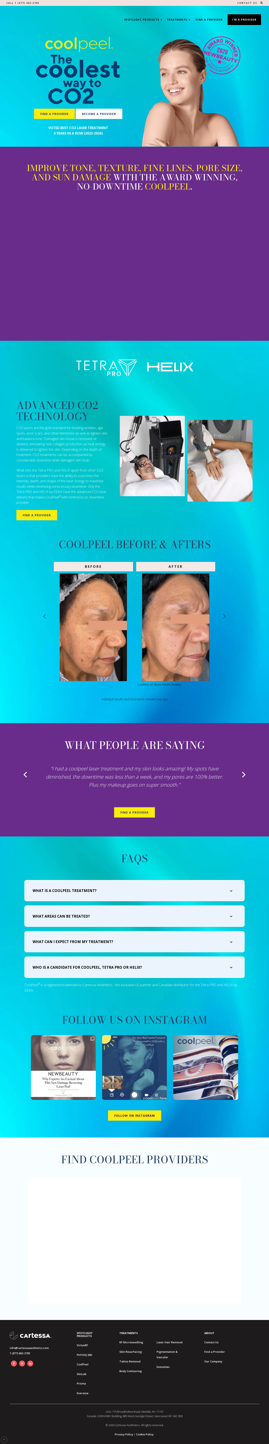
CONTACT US (247, 2)
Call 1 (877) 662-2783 (22, 2)
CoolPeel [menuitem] (82, 1364)
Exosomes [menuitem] (163, 1367)
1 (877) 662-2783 (20, 1353)
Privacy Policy (124, 1434)
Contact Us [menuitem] (211, 1342)
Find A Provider (134, 812)
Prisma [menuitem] (81, 1383)
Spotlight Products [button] (141, 19)
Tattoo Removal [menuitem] (130, 1361)
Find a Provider (209, 19)
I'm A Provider (244, 19)
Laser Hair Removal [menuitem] (170, 1342)
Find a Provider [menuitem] (214, 1352)
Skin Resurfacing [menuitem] (130, 1352)
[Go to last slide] (45, 616)
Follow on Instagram (134, 1116)
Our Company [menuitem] (213, 1361)
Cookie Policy (145, 1434)
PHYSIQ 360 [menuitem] (84, 1355)
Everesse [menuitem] (82, 1393)
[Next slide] (224, 616)
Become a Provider (99, 114)
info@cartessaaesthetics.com (29, 1348)
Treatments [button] (177, 19)
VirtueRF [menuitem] (82, 1345)
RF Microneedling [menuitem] (131, 1342)
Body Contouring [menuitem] (130, 1371)
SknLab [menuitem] (81, 1374)
